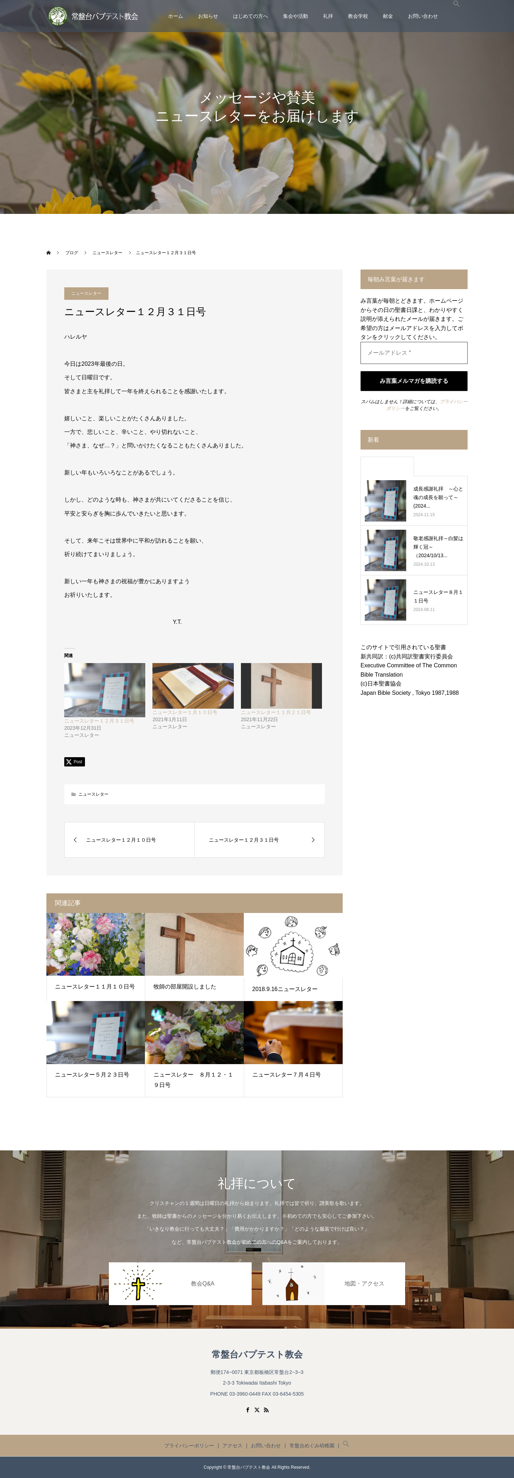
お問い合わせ (423, 16)
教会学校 (358, 16)
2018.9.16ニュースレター (285, 989)
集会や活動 (295, 16)
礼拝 (328, 16)
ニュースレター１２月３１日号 (99, 721)
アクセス (232, 1445)
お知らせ (208, 16)
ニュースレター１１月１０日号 (95, 987)
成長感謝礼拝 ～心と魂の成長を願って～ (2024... (438, 497)
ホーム (175, 16)
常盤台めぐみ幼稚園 (311, 1445)
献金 (388, 16)
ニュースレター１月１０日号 (184, 712)
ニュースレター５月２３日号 (92, 1075)
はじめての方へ (250, 16)
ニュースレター (94, 794)
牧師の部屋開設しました (184, 987)
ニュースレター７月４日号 (286, 1075)
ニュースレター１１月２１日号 (276, 712)
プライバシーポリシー (189, 1445)
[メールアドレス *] (414, 353)
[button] (456, 16)
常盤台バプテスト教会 (257, 1354)
